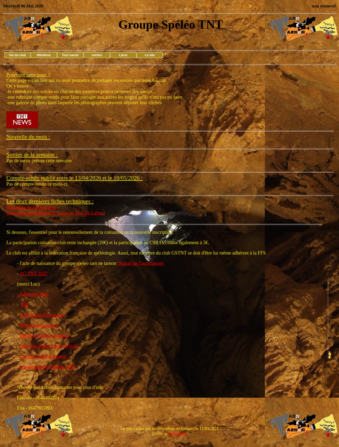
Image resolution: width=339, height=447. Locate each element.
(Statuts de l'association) (140, 263)
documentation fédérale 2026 (47, 366)
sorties (97, 55)
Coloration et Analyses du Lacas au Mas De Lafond (55, 213)
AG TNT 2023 (33, 273)
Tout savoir (70, 55)
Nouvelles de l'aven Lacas (31, 207)
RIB (25, 304)
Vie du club (17, 55)
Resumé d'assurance (39, 325)
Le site (150, 55)
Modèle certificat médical (44, 335)
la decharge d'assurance (42, 315)
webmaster (177, 433)
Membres (44, 55)
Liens (123, 55)
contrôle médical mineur (43, 356)
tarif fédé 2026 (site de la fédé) (49, 346)
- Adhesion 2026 (32, 294)
